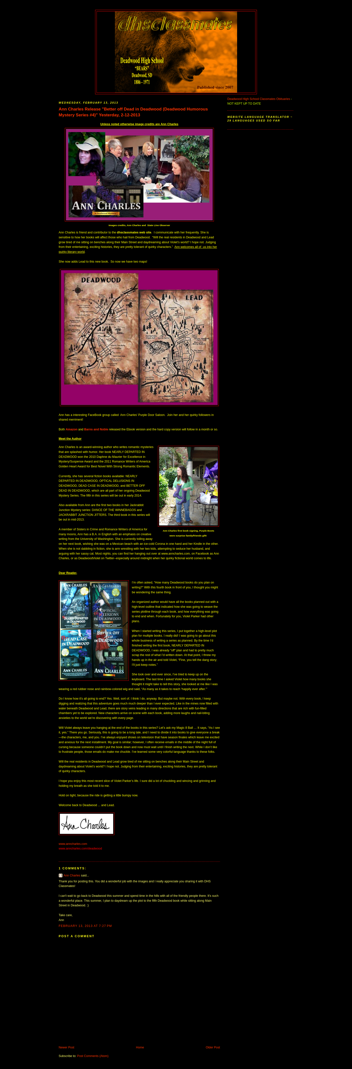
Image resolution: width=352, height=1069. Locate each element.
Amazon (71, 429)
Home (140, 1047)
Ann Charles (72, 875)
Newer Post (66, 1047)
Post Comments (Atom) (92, 1056)
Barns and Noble (96, 429)
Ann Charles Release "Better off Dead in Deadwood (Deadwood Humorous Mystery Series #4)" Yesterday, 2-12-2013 (133, 112)
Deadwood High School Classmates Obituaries (258, 99)
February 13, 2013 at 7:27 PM (85, 926)
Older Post (213, 1047)
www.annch (66, 844)
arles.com (80, 844)
